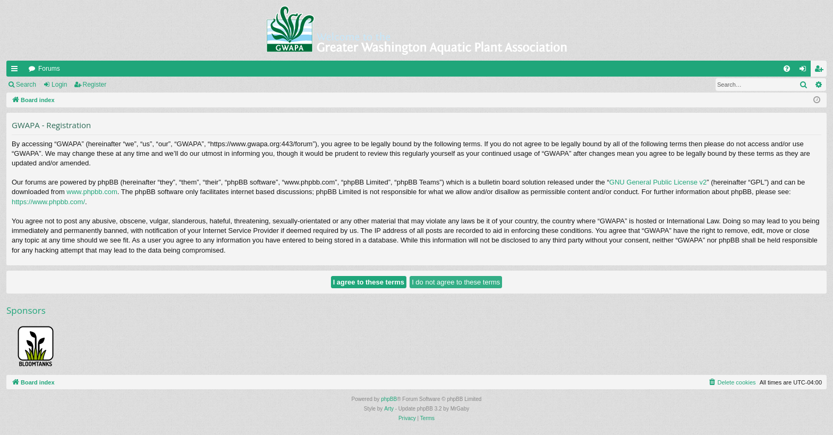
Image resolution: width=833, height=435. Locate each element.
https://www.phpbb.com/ (48, 202)
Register (95, 84)
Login (59, 84)
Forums (49, 68)
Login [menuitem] (805, 71)
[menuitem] (787, 69)
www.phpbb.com (91, 192)
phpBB (389, 399)
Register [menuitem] (821, 71)
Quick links (16, 71)
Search (26, 84)
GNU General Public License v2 (658, 182)
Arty (389, 409)
